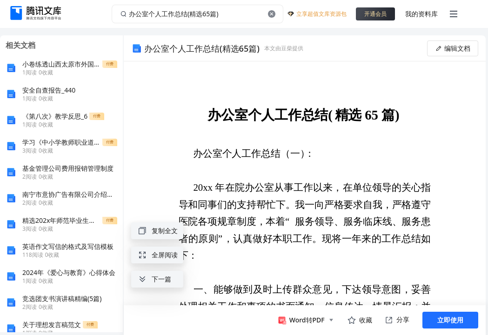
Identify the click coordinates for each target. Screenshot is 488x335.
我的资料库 (421, 13)
